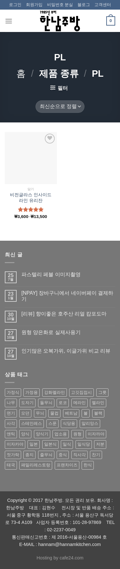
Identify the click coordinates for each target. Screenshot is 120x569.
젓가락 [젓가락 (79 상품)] (13, 454)
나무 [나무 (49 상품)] (11, 402)
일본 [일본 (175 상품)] (33, 444)
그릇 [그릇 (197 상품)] (102, 392)
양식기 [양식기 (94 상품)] (42, 434)
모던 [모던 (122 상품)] (25, 413)
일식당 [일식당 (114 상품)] (83, 444)
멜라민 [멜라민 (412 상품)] (98, 402)
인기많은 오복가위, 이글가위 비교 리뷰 (65, 351)
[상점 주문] (60, 106)
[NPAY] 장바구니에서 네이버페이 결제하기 (67, 296)
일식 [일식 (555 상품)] (67, 444)
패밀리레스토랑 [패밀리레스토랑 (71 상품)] (35, 465)
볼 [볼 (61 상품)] (86, 413)
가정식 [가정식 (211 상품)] (13, 392)
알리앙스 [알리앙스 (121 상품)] (90, 423)
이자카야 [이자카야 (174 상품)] (15, 444)
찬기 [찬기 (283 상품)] (96, 454)
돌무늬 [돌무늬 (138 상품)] (46, 402)
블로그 (83, 4)
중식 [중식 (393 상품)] (63, 454)
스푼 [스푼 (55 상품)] (52, 423)
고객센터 (102, 4)
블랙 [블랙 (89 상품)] (98, 413)
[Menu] (8, 21)
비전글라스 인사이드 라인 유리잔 (31, 197)
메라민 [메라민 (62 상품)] (79, 402)
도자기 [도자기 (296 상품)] (27, 402)
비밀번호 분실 (60, 4)
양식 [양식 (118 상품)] (25, 434)
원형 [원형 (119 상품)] (77, 434)
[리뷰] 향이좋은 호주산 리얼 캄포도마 (64, 313)
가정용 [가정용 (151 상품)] (31, 392)
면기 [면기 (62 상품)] (11, 413)
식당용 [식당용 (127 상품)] (69, 423)
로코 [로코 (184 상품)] (63, 402)
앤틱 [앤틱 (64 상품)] (11, 434)
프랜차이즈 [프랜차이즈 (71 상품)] (67, 465)
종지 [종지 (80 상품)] (29, 454)
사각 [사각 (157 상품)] (11, 423)
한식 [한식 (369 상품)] (88, 465)
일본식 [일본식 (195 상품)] (50, 444)
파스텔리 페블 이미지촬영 (51, 274)
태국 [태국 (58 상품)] (11, 465)
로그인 (15, 4)
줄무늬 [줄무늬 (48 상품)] (46, 454)
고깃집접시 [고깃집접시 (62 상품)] (81, 392)
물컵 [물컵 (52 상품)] (54, 413)
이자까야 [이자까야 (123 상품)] (96, 434)
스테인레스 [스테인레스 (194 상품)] (31, 423)
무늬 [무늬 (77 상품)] (40, 413)
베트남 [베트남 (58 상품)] (71, 413)
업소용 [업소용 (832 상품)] (60, 434)
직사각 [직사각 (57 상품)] (79, 454)
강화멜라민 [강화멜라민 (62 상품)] (54, 392)
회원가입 (34, 4)
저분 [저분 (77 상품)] (100, 444)
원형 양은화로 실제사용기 (51, 332)
